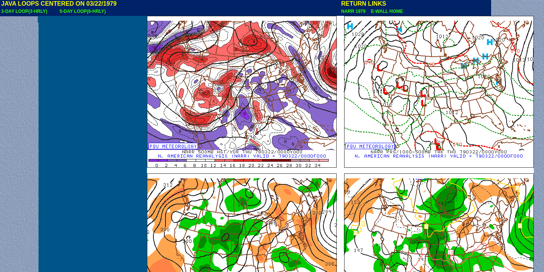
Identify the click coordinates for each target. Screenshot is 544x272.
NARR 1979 (354, 11)
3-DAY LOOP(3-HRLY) (24, 11)
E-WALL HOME (385, 11)
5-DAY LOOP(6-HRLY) (83, 11)
